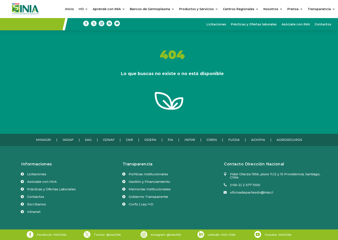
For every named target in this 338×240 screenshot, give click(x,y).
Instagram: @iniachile (166, 234)
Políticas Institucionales (148, 174)
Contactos (323, 24)
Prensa (293, 9)
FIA (170, 140)
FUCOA (234, 140)
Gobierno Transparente (148, 197)
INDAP (68, 140)
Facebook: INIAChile (51, 234)
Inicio (69, 9)
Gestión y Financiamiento (149, 182)
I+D (81, 9)
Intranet (34, 212)
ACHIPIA (258, 140)
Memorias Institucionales (150, 189)
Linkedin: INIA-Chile (222, 234)
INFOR (190, 140)
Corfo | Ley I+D (141, 204)
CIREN (212, 140)
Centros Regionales (238, 9)
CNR (129, 140)
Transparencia (319, 9)
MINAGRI (43, 140)
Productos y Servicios (196, 9)
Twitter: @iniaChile (107, 234)
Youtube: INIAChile (277, 234)
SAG (88, 140)
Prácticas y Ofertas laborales (254, 24)
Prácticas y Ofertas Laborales (51, 189)
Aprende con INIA (107, 9)
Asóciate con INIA (296, 24)
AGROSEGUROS (289, 140)
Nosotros (270, 9)
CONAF (108, 140)
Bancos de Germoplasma (150, 9)
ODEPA (150, 140)
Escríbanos (36, 204)
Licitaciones (216, 24)
